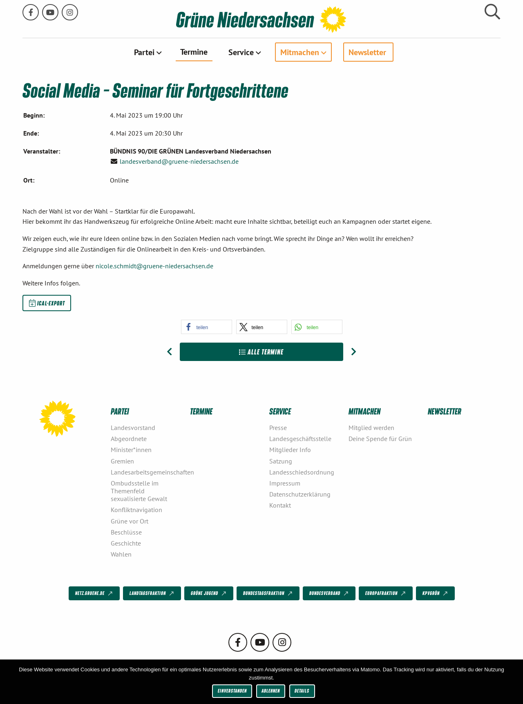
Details (302, 690)
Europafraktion (386, 593)
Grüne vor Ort (129, 521)
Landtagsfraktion (152, 593)
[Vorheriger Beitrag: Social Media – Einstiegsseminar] (169, 351)
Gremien (122, 461)
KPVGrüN (435, 593)
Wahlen (121, 554)
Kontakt (280, 505)
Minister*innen (131, 450)
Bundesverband (329, 593)
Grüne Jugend (209, 593)
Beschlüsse (126, 532)
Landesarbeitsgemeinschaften (147, 472)
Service (241, 52)
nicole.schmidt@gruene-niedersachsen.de (154, 266)
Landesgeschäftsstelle (300, 438)
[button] (206, 326)
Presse (278, 427)
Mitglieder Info (290, 450)
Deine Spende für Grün (380, 438)
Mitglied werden (371, 427)
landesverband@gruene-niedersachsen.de (179, 161)
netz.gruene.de (94, 593)
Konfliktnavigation (136, 510)
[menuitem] (147, 51)
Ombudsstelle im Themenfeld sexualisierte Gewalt (139, 490)
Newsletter (367, 52)
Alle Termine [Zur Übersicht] (261, 351)
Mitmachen (299, 52)
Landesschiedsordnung (301, 472)
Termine (194, 51)
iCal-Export (47, 302)
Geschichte (126, 543)
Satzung (280, 461)
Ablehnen (271, 690)
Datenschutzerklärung (300, 494)
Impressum (284, 483)
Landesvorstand (133, 427)
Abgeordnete (129, 438)
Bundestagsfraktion (268, 593)
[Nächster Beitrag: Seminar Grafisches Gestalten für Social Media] (354, 351)
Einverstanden (232, 690)
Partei (144, 52)
